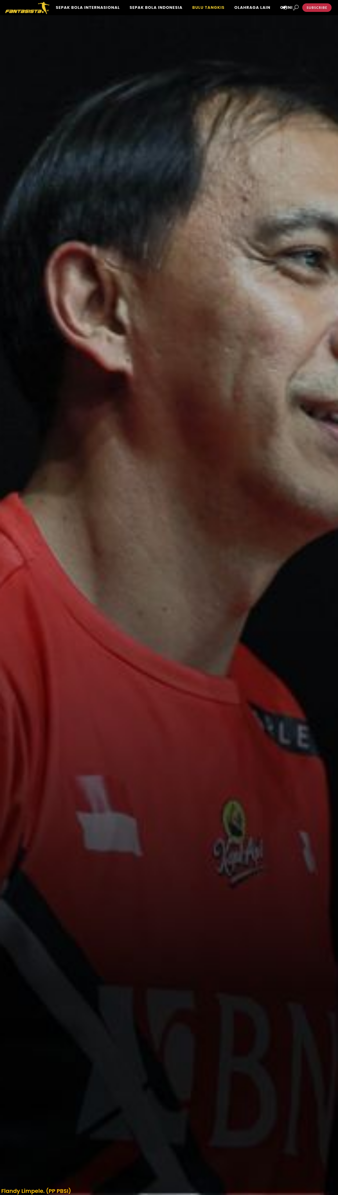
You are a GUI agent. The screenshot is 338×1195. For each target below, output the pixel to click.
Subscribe (317, 7)
